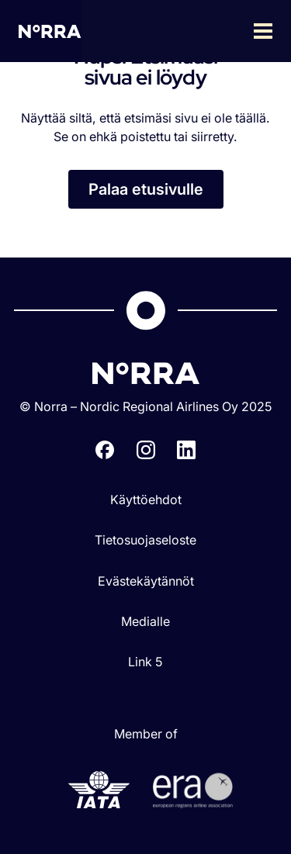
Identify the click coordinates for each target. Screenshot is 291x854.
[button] (186, 31)
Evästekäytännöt (146, 581)
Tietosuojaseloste (145, 540)
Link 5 (145, 661)
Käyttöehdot (146, 499)
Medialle (145, 621)
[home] (50, 31)
